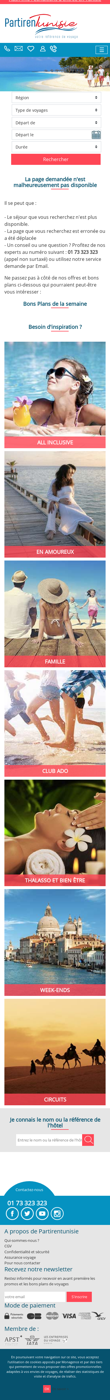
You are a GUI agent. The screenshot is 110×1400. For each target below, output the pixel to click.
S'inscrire (79, 1296)
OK (47, 1389)
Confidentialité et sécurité (26, 1251)
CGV (8, 1246)
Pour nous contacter (22, 1262)
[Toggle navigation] (102, 50)
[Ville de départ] (56, 122)
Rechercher (56, 159)
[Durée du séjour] (56, 146)
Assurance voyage (20, 1257)
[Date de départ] (56, 135)
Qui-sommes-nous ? (21, 1240)
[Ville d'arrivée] (56, 97)
